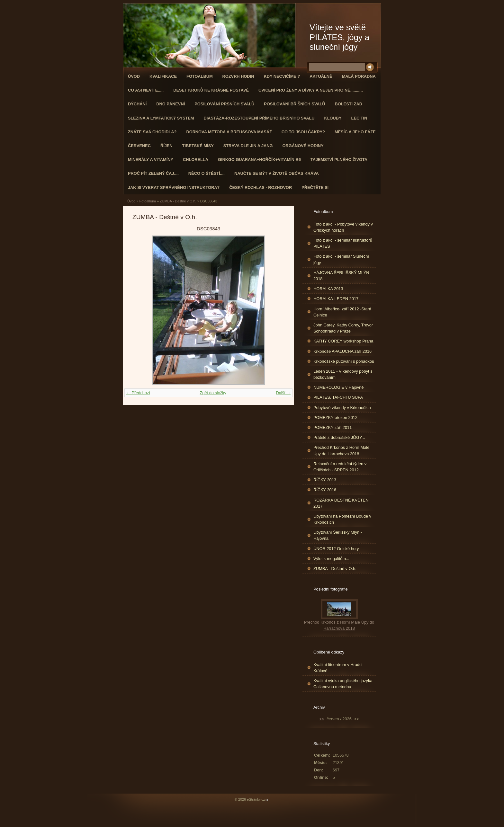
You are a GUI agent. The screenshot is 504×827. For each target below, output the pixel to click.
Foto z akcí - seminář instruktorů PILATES (342, 243)
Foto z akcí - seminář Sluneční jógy (341, 259)
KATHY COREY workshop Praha (343, 341)
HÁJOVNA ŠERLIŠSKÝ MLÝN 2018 (341, 275)
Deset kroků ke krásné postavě (211, 90)
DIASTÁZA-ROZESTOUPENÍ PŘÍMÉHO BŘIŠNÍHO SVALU (258, 118)
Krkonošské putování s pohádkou (343, 361)
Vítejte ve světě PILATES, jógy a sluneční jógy (339, 37)
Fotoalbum (199, 76)
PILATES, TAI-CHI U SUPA (338, 397)
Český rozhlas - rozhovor (260, 187)
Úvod (134, 76)
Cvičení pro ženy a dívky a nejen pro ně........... (310, 90)
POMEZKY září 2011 (332, 427)
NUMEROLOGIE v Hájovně (338, 387)
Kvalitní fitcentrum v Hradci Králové (337, 667)
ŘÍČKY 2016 (324, 489)
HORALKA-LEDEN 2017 (335, 298)
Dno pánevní (170, 104)
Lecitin (359, 118)
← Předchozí (138, 392)
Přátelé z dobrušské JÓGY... (339, 437)
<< (321, 718)
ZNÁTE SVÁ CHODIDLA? (152, 131)
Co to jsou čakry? (303, 131)
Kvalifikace (163, 76)
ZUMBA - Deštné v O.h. (178, 201)
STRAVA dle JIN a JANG (248, 145)
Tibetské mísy (198, 145)
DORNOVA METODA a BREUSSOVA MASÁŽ (229, 131)
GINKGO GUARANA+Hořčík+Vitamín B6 (259, 159)
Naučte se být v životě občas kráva (276, 173)
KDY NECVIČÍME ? (282, 76)
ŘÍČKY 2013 (324, 479)
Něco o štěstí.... (206, 173)
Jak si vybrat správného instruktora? (174, 187)
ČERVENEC (139, 145)
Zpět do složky (213, 392)
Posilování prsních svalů (224, 104)
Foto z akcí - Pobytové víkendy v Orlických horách (343, 227)
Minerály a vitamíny (150, 159)
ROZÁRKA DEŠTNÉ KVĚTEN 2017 (340, 503)
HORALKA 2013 (328, 288)
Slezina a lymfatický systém (161, 118)
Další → (283, 392)
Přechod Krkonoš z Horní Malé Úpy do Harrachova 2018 (341, 450)
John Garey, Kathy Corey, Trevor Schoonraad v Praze (343, 328)
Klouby (333, 118)
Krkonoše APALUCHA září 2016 (342, 351)
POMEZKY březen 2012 (335, 417)
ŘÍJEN (166, 145)
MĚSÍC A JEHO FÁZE (355, 131)
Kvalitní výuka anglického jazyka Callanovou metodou (343, 683)
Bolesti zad (348, 104)
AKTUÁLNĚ (321, 76)
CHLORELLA (195, 159)
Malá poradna (359, 76)
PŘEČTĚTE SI (315, 187)
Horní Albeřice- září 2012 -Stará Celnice (342, 312)
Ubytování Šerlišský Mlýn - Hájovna (337, 535)
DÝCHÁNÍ (137, 104)
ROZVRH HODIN (238, 76)
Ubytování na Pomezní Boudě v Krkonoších (342, 519)
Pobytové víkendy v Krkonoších (342, 407)
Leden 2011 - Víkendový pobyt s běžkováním (343, 374)
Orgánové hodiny (303, 145)
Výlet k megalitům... (331, 558)
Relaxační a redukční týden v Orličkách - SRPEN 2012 (339, 466)
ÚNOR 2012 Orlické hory (336, 548)
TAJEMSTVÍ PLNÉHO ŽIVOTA (338, 159)
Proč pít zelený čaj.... (153, 173)
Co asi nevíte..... (146, 90)
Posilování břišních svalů (294, 104)
